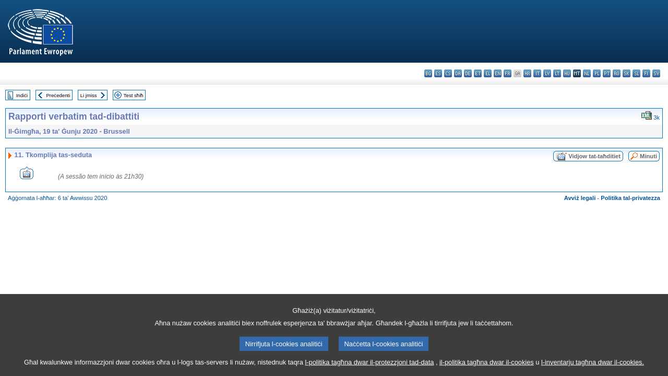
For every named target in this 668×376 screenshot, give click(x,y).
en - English (498, 73)
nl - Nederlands (587, 73)
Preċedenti (58, 95)
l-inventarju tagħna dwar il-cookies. (592, 368)
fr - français (507, 73)
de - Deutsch (468, 73)
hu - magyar (567, 73)
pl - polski (597, 73)
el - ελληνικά (488, 73)
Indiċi (22, 95)
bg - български (428, 73)
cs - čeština (448, 73)
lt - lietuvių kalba (557, 73)
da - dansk (458, 73)
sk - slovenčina (626, 73)
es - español (438, 73)
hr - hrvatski (527, 73)
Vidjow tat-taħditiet (594, 156)
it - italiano (537, 73)
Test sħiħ (134, 95)
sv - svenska (656, 73)
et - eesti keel (478, 73)
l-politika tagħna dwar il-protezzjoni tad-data (369, 368)
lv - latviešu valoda (547, 73)
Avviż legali (580, 198)
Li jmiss (88, 95)
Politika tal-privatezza (630, 198)
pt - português (607, 73)
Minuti (648, 156)
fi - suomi (646, 73)
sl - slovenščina (636, 73)
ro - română (617, 73)
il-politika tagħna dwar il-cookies (486, 368)
